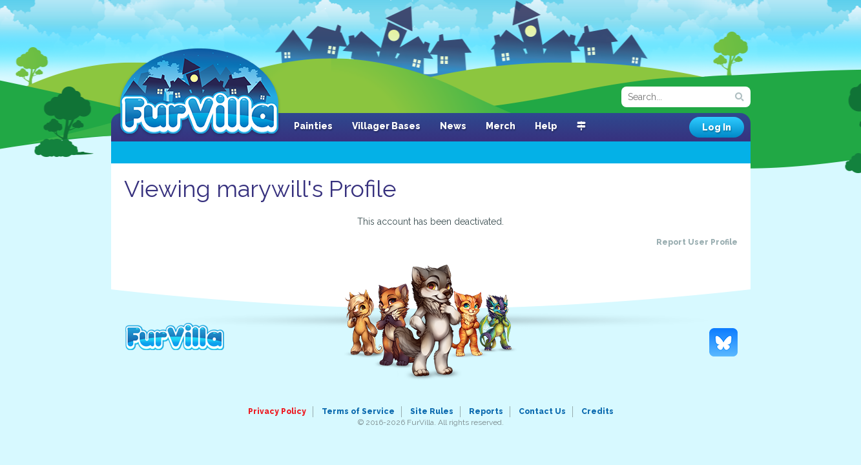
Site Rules (431, 411)
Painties (313, 126)
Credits (597, 411)
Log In (716, 127)
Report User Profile (697, 242)
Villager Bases (386, 126)
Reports (486, 411)
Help (546, 126)
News (453, 126)
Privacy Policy (277, 411)
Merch (500, 126)
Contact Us (542, 411)
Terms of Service (358, 411)
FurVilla (199, 92)
